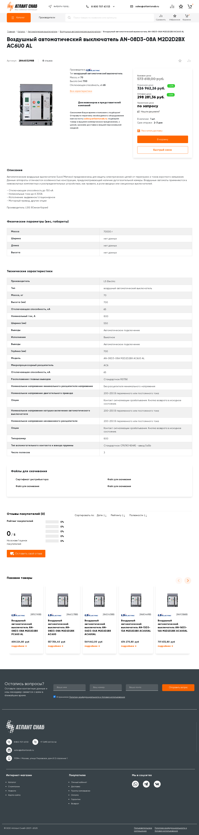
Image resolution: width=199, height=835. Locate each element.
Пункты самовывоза (80, 791)
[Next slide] (187, 580)
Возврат (75, 803)
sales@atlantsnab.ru (144, 6)
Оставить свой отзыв (26, 553)
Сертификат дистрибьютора (29, 480)
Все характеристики (81, 91)
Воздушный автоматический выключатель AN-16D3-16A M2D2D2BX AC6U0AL (172, 625)
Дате (100, 515)
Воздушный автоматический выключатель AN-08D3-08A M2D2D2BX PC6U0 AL (24, 627)
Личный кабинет (79, 782)
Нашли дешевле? (150, 111)
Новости (12, 791)
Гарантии (75, 799)
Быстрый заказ (162, 149)
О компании (14, 786)
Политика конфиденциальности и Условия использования (171, 829)
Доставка (75, 786)
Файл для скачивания (117, 480)
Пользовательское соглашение (143, 829)
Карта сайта (14, 795)
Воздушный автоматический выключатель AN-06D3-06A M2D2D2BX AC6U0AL (98, 627)
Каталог (18, 17)
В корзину (162, 139)
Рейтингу (116, 515)
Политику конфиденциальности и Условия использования (97, 697)
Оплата (75, 795)
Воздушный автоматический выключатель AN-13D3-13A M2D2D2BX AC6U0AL (136, 625)
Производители (47, 17)
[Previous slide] (178, 580)
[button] (178, 687)
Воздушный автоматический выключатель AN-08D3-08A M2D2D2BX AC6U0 (61, 627)
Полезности (136, 515)
